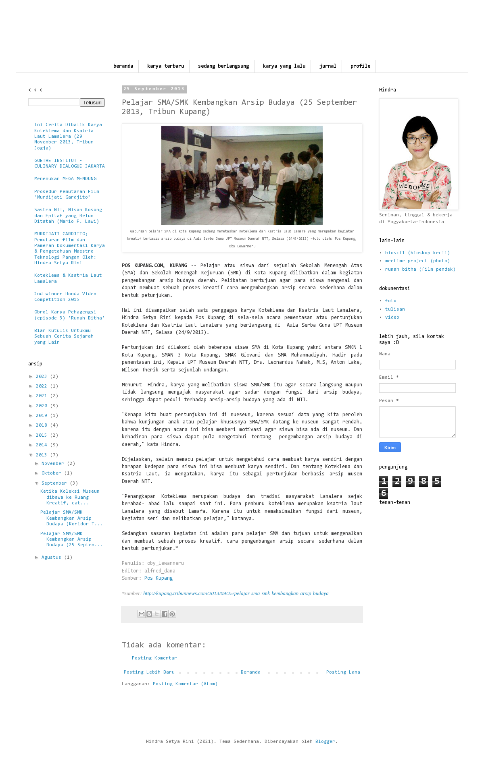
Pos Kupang (158, 578)
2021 (43, 396)
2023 (43, 376)
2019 (43, 415)
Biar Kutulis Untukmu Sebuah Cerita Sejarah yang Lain (64, 336)
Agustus (53, 557)
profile (360, 66)
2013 (43, 455)
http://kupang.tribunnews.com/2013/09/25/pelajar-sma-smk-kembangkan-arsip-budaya (236, 593)
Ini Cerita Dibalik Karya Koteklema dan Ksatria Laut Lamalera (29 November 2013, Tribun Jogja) (68, 136)
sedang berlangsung (223, 66)
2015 (43, 435)
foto (390, 301)
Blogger (325, 741)
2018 (43, 425)
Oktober (53, 473)
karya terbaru (165, 66)
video (392, 317)
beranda (123, 66)
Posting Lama (343, 672)
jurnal (327, 66)
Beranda (251, 672)
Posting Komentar (154, 658)
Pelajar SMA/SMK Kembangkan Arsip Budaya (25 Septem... (71, 539)
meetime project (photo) (417, 261)
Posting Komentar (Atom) (185, 684)
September (56, 483)
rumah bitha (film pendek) (420, 269)
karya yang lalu (284, 66)
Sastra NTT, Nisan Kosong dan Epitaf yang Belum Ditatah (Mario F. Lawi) (68, 215)
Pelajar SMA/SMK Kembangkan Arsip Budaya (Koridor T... (71, 518)
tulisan (395, 309)
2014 (43, 445)
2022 (43, 386)
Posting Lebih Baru (149, 672)
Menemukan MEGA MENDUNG (65, 178)
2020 (43, 406)
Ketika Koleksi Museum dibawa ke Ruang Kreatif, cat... (70, 497)
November (54, 463)
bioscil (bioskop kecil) (417, 253)
